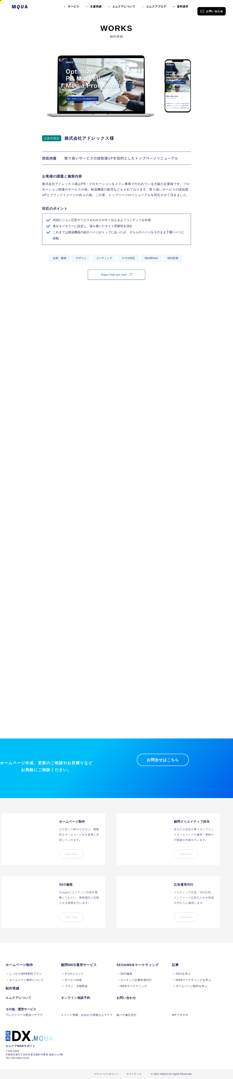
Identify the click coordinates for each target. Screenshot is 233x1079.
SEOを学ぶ (183, 973)
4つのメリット (74, 973)
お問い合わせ (211, 11)
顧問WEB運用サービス (79, 965)
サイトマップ (133, 1074)
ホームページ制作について (26, 979)
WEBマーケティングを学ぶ (193, 979)
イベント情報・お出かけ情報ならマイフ (87, 1014)
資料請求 (182, 6)
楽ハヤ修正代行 (126, 1014)
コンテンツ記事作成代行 (136, 979)
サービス (73, 6)
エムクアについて (123, 6)
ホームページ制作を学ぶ (191, 986)
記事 (175, 965)
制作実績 (12, 988)
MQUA (20, 6)
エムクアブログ (156, 6)
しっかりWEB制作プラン (25, 973)
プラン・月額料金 (76, 986)
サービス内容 (73, 979)
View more (71, 854)
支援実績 (96, 6)
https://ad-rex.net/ (116, 274)
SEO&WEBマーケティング (137, 965)
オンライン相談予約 (75, 997)
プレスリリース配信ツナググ (24, 1014)
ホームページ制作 (19, 965)
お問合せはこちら (163, 760)
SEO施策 (126, 973)
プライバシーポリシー (106, 1074)
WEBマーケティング (133, 986)
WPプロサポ (180, 1014)
